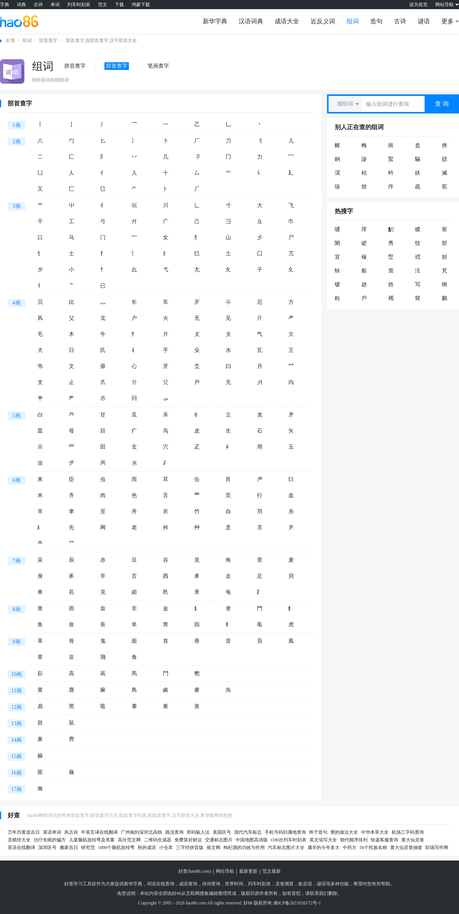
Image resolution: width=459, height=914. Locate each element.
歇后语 (305, 883)
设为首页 (418, 4)
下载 (119, 4)
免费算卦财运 (188, 840)
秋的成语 (147, 847)
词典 (21, 4)
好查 (10, 40)
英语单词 (52, 832)
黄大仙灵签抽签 (406, 847)
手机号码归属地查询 (285, 832)
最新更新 (248, 871)
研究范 (88, 847)
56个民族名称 (373, 847)
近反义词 (323, 21)
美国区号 (222, 832)
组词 (353, 21)
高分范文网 (129, 840)
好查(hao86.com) (194, 871)
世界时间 (234, 883)
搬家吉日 (69, 847)
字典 (4, 4)
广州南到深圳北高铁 (141, 832)
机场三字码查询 (408, 832)
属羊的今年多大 (324, 847)
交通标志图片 (219, 840)
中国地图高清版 (252, 840)
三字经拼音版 (189, 847)
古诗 (38, 4)
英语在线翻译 (21, 847)
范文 (102, 4)
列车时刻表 (78, 4)
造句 (376, 21)
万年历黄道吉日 (24, 832)
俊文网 (213, 847)
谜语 (424, 21)
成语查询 (188, 883)
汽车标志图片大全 (286, 847)
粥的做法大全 (344, 832)
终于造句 (318, 832)
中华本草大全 (375, 832)
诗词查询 (211, 883)
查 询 (442, 103)
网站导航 (225, 871)
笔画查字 (158, 66)
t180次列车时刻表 (288, 840)
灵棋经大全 (19, 840)
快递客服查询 (384, 840)
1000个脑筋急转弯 (116, 847)
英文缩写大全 (323, 840)
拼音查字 (75, 66)
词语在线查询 (160, 883)
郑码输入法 (198, 832)
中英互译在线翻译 (99, 832)
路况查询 (174, 832)
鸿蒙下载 (141, 4)
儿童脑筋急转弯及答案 (92, 840)
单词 (55, 4)
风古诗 (71, 832)
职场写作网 (436, 847)
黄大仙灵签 (412, 840)
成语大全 (287, 21)
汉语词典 (251, 21)
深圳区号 (47, 847)
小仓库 (166, 847)
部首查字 (48, 40)
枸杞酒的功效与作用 (244, 847)
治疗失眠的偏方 (50, 840)
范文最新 (271, 871)
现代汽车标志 (248, 832)
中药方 (349, 847)
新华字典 (215, 21)
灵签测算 (284, 883)
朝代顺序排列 (354, 840)
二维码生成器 (157, 840)
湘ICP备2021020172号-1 (297, 903)
